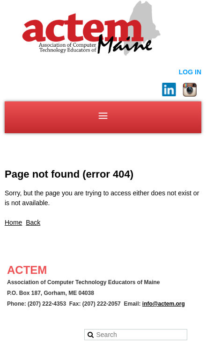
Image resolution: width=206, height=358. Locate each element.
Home (13, 222)
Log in (190, 72)
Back (33, 222)
